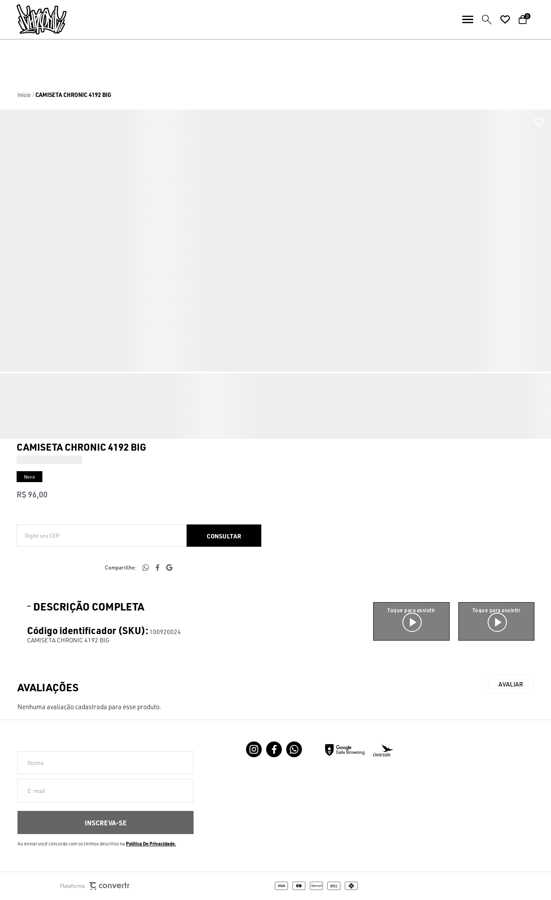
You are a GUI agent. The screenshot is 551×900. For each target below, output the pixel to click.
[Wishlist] (505, 19)
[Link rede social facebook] (274, 749)
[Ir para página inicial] (24, 94)
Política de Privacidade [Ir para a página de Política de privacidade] (150, 844)
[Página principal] (33, 19)
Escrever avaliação (511, 684)
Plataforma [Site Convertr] (94, 886)
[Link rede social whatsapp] (294, 749)
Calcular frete (224, 535)
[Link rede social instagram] (254, 749)
